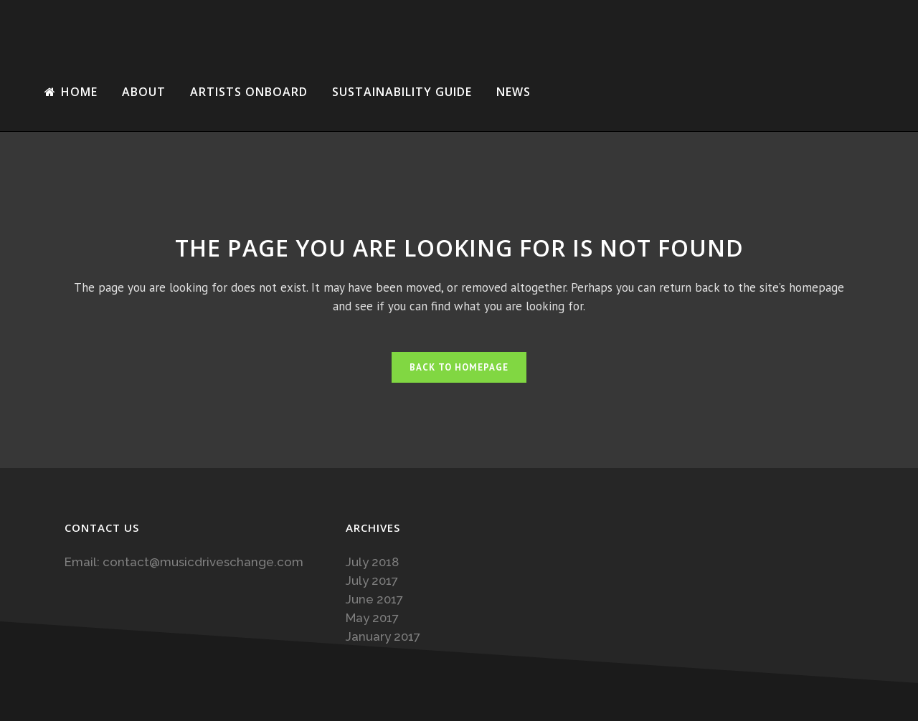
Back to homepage (459, 367)
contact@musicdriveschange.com (203, 562)
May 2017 (372, 618)
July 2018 (372, 562)
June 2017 (374, 599)
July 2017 (372, 580)
